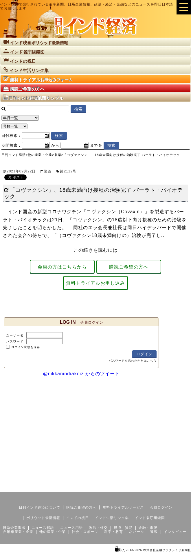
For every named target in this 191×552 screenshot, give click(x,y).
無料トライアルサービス (123, 507)
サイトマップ (147, 487)
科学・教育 (113, 532)
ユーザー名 (14, 335)
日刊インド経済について (39, 507)
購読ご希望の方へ (128, 266)
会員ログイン (161, 507)
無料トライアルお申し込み (95, 283)
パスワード (14, 341)
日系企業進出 (14, 528)
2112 (68, 171)
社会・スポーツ (85, 532)
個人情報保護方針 (177, 487)
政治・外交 (98, 528)
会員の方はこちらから (62, 266)
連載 (154, 532)
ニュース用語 (71, 528)
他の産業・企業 (52, 532)
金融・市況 (148, 528)
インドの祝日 (77, 518)
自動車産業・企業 (18, 532)
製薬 (48, 171)
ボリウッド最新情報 (43, 518)
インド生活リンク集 (112, 518)
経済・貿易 (123, 528)
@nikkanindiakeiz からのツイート (81, 373)
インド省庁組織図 (150, 518)
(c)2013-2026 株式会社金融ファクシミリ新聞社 (153, 550)
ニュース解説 (43, 528)
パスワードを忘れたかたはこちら (133, 360)
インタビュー (175, 532)
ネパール (136, 532)
